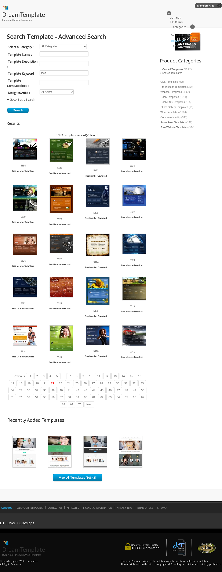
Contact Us (55, 507)
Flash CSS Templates (172, 102)
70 (79, 404)
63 (110, 397)
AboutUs (6, 507)
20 (37, 383)
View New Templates (176, 19)
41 (69, 390)
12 (107, 376)
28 (101, 383)
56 (53, 397)
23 (60, 383)
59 (77, 397)
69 (71, 404)
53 (28, 397)
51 (12, 397)
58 (69, 397)
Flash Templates (169, 97)
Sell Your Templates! (30, 507)
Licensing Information (97, 507)
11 (98, 376)
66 (134, 397)
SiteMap (162, 507)
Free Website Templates (174, 127)
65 (126, 397)
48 (126, 390)
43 (85, 390)
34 (12, 390)
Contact (177, 46)
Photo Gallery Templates (174, 107)
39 (53, 390)
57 (61, 397)
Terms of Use (145, 507)
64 (118, 397)
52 (20, 397)
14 (123, 376)
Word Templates (169, 112)
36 (28, 390)
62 (101, 397)
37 (36, 390)
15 (131, 376)
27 (93, 383)
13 (115, 376)
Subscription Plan (181, 35)
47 (118, 390)
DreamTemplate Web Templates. (19, 561)
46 (110, 390)
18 (20, 383)
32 (134, 383)
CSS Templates (169, 81)
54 (36, 397)
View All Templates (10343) (77, 478)
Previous (19, 376)
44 (93, 390)
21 (45, 383)
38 (44, 390)
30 (117, 383)
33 (142, 383)
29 (109, 383)
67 (142, 397)
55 (44, 397)
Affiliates (73, 507)
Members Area (205, 5)
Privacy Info (124, 507)
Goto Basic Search (22, 99)
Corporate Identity (170, 117)
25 (77, 383)
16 (139, 376)
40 (61, 390)
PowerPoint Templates (173, 122)
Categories (179, 27)
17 (12, 383)
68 (63, 404)
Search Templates (172, 73)
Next (89, 404)
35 (20, 390)
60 (85, 397)
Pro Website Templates (173, 86)
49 (134, 390)
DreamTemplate (23, 14)
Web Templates (175, 561)
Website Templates (171, 92)
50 (142, 390)
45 (101, 390)
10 (90, 376)
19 (29, 383)
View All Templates (172, 69)
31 (125, 383)
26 (85, 383)
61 (93, 397)
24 (68, 383)
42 (77, 390)
